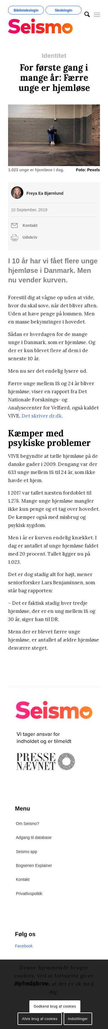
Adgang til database (34, 837)
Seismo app (26, 851)
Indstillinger (78, 1019)
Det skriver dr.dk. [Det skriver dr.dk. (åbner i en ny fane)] (42, 416)
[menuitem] (84, 14)
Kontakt (29, 225)
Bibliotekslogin (26, 10)
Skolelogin (63, 10)
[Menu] (97, 14)
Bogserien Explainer (34, 865)
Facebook (24, 946)
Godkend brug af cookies (55, 1006)
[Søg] (84, 14)
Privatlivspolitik (29, 893)
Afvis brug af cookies (39, 1019)
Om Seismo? (27, 823)
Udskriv (29, 237)
